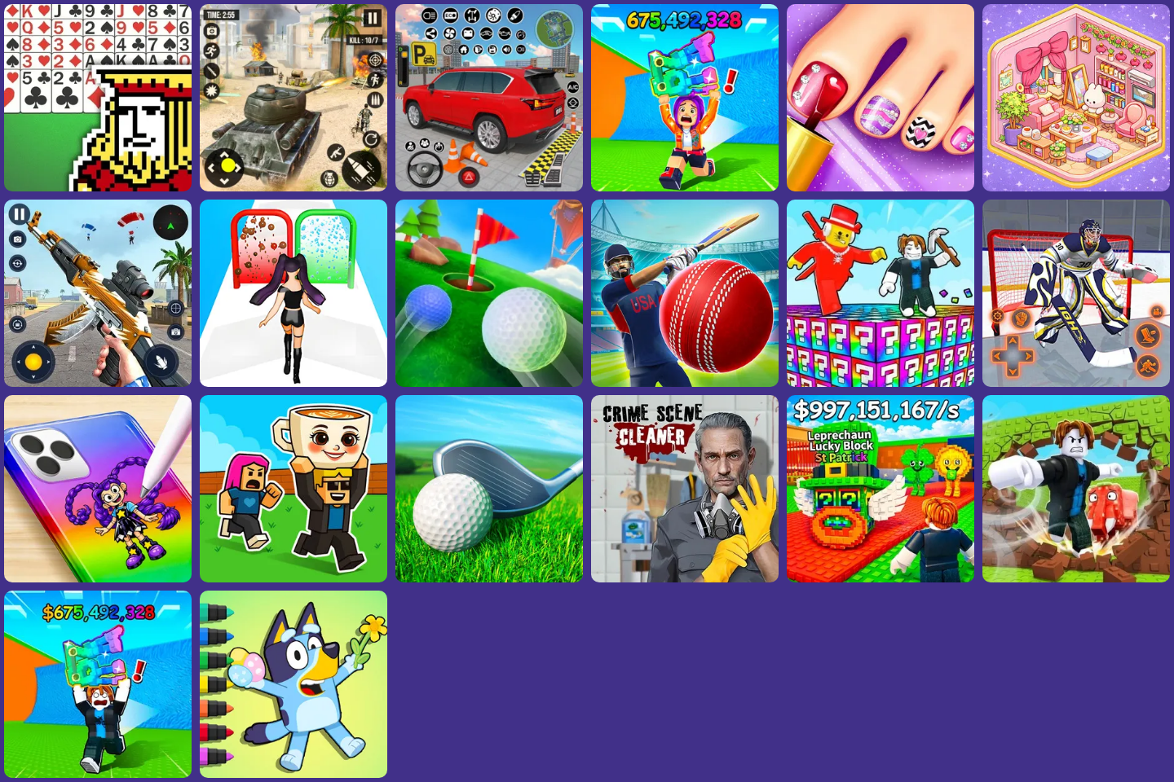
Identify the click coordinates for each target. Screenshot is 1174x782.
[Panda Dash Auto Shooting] (98, 382)
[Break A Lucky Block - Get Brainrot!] (880, 382)
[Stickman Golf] (489, 578)
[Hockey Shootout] (1076, 382)
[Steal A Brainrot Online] (293, 578)
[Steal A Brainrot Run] (685, 187)
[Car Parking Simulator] (489, 187)
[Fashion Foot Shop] (880, 187)
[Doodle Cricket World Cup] (685, 382)
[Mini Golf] (489, 382)
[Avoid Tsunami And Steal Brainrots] (98, 773)
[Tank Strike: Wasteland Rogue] (293, 187)
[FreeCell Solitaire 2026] (98, 187)
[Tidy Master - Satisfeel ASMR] (1076, 187)
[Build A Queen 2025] (293, 382)
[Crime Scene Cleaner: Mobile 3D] (685, 578)
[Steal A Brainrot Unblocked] (880, 578)
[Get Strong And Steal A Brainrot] (1076, 578)
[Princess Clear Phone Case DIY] (98, 578)
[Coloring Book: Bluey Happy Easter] (293, 773)
